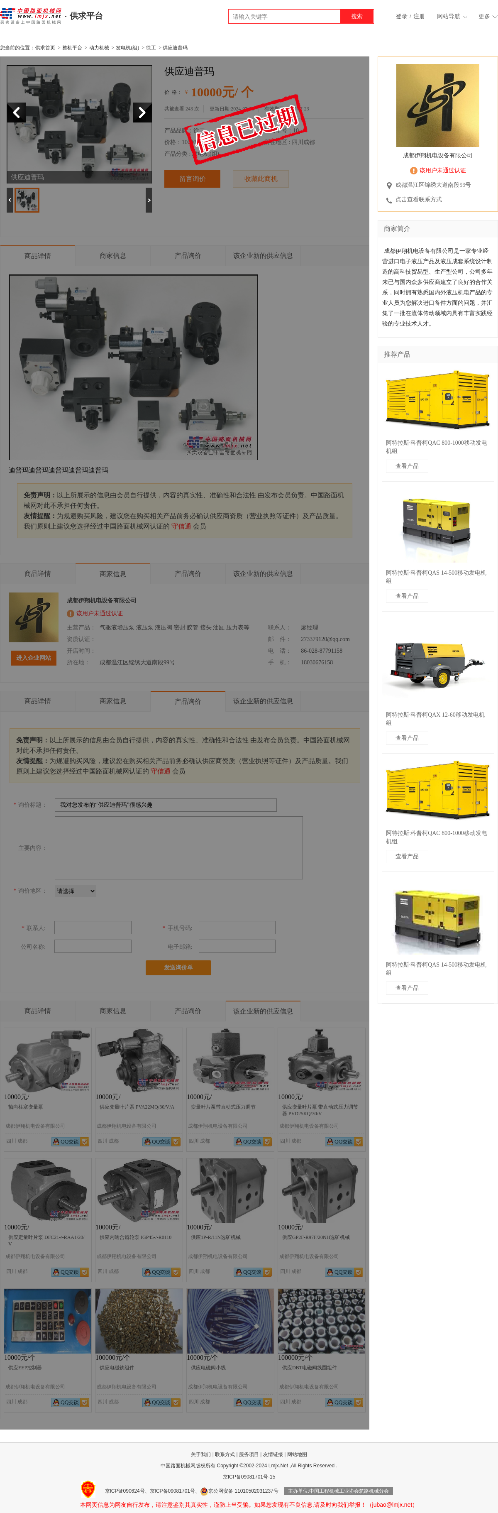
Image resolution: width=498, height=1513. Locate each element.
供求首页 (45, 48)
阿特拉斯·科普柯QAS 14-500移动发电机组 (436, 577)
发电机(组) (127, 48)
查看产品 (407, 466)
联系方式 (225, 1454)
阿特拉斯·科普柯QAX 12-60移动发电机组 (435, 719)
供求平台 (86, 15)
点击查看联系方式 (418, 199)
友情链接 (273, 1454)
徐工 (151, 48)
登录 (402, 16)
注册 (419, 16)
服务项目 (249, 1454)
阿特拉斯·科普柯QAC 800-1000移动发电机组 (436, 447)
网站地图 (297, 1454)
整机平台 (72, 48)
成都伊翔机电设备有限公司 (438, 155)
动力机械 (99, 48)
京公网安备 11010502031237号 (239, 1491)
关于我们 (201, 1454)
